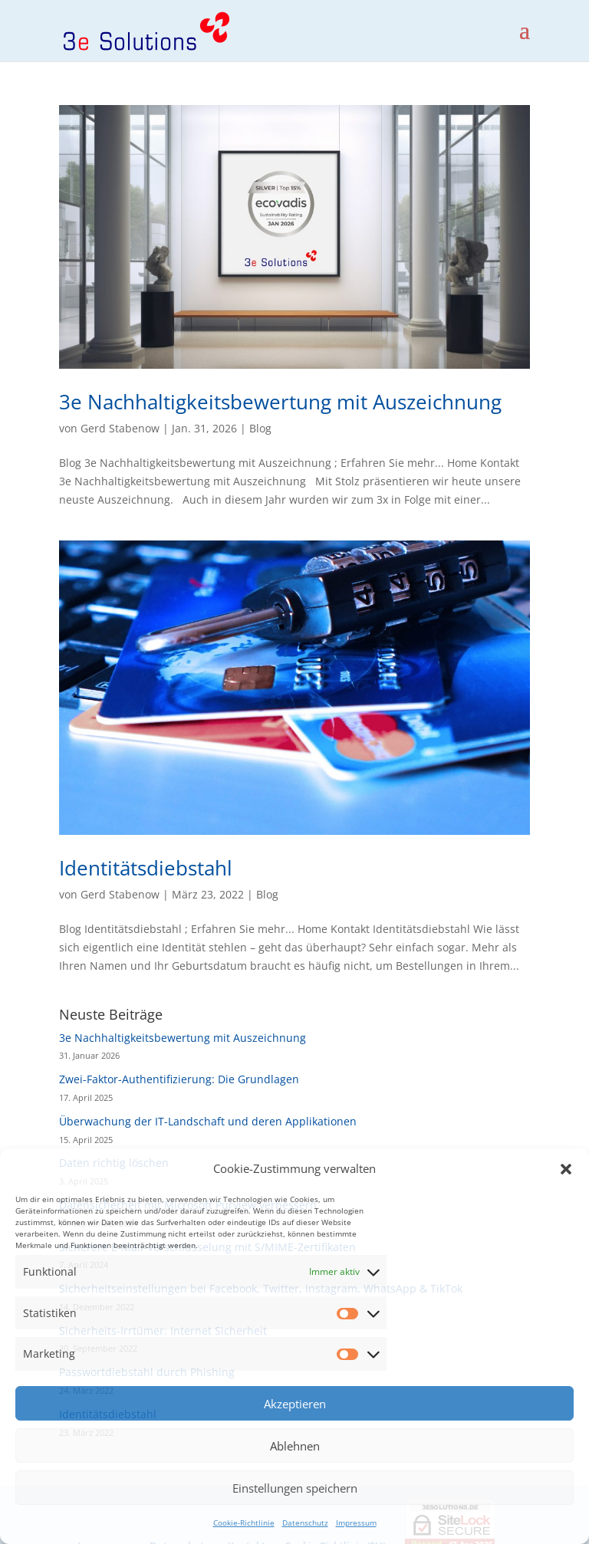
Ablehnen (295, 1446)
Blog (260, 428)
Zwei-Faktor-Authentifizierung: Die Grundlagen (179, 1079)
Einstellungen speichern (294, 1488)
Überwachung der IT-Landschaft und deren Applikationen (208, 1121)
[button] (566, 1169)
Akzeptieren (295, 1403)
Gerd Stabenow (120, 428)
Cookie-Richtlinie (244, 1522)
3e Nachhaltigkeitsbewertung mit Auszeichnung (280, 402)
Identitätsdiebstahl (145, 868)
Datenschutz (305, 1522)
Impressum (356, 1522)
